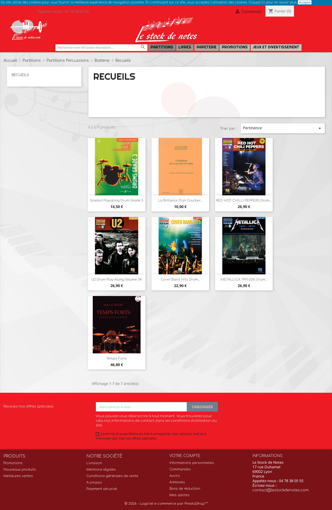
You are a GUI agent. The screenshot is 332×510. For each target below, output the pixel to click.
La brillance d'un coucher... (180, 200)
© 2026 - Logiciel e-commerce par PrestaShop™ (166, 504)
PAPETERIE (206, 47)
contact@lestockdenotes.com (280, 490)
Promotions (235, 47)
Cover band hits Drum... (180, 279)
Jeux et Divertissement (276, 47)
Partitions (162, 47)
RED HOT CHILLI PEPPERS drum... (244, 200)
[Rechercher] (101, 47)
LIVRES (184, 47)
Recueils (20, 75)
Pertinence (283, 128)
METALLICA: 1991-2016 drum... (244, 279)
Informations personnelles (191, 463)
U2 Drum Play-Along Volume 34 (116, 279)
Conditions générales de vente (112, 476)
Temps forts (116, 358)
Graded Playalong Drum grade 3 (116, 200)
